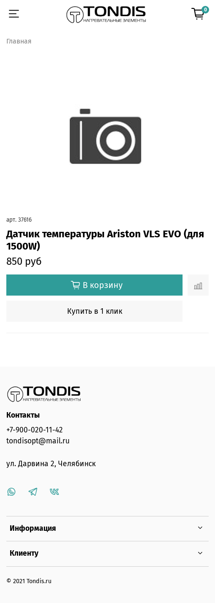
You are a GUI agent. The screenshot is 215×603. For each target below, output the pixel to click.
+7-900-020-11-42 (34, 430)
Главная (19, 41)
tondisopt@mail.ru (38, 441)
